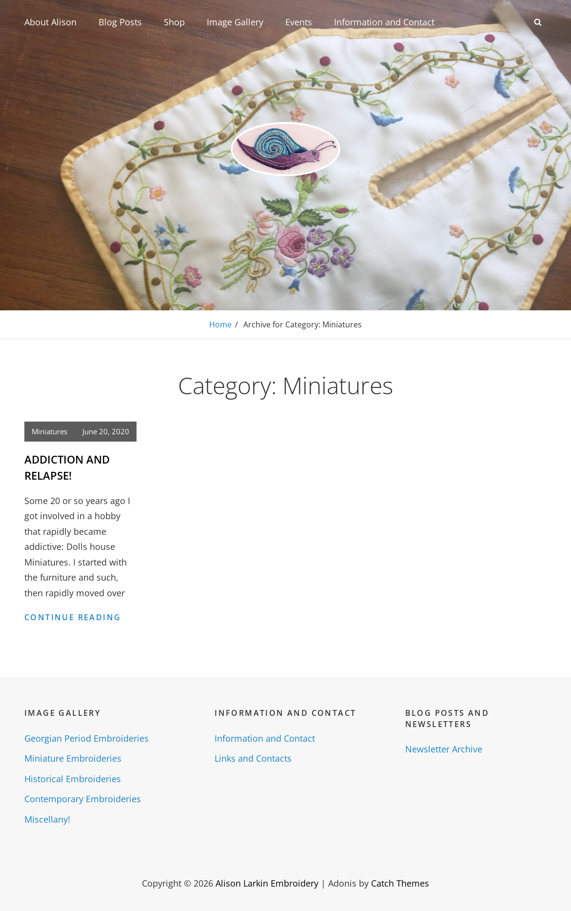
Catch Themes (400, 883)
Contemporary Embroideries (82, 799)
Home (220, 324)
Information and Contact (384, 22)
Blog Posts (120, 22)
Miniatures (49, 431)
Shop (174, 22)
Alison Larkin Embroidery (267, 883)
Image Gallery (235, 22)
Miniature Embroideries (72, 758)
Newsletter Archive (443, 749)
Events (298, 22)
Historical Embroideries (72, 779)
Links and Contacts (253, 758)
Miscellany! (47, 819)
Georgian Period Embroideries (86, 738)
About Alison (50, 22)
